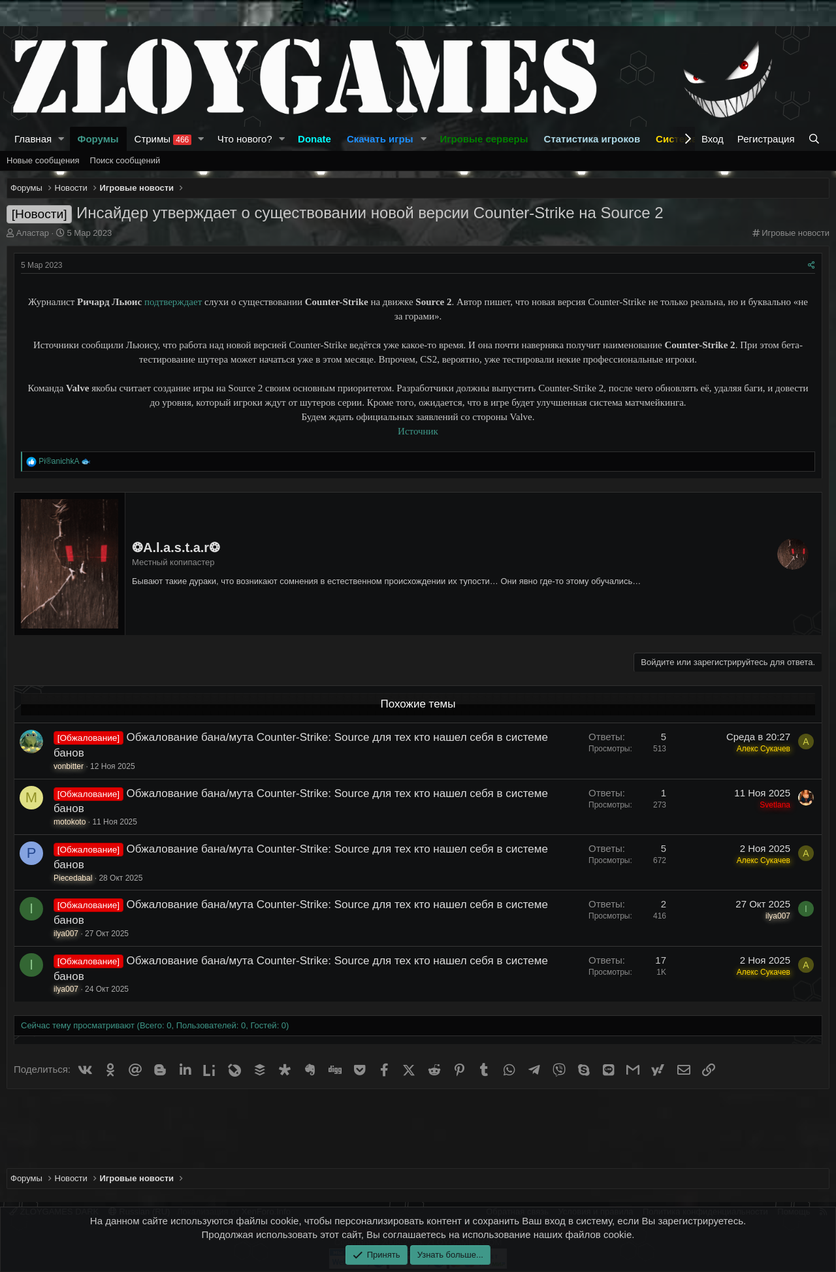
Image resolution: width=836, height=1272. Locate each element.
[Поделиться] (811, 265)
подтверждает (173, 302)
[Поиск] (815, 139)
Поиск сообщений (125, 160)
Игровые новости (795, 233)
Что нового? (244, 138)
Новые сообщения (43, 160)
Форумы (98, 138)
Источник (418, 431)
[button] (61, 139)
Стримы (163, 139)
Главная (33, 138)
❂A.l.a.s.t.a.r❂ (176, 547)
